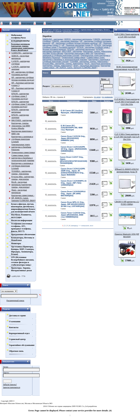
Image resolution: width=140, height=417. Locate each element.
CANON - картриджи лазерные (67, 32)
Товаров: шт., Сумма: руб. (131, 10)
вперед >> (76, 225)
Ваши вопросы (27, 23)
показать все (87, 225)
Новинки (39, 23)
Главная (6, 23)
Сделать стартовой (111, 4)
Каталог (15, 23)
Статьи (49, 23)
